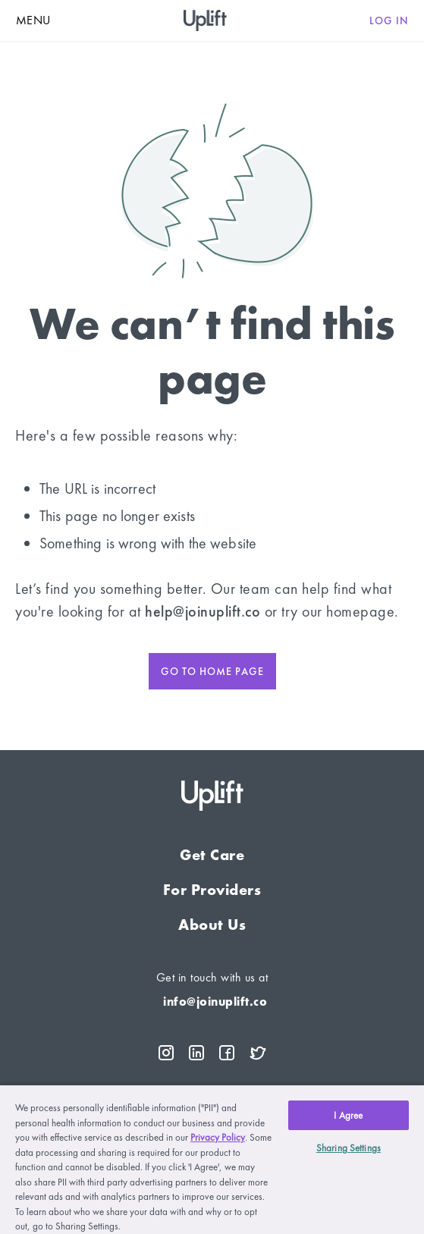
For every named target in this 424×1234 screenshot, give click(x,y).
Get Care (212, 855)
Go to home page (212, 671)
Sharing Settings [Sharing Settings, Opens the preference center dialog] (348, 1147)
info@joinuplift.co (215, 1001)
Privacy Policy (217, 1137)
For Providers (212, 890)
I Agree (348, 1115)
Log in (389, 20)
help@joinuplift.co (202, 611)
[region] (212, 1159)
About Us (212, 924)
